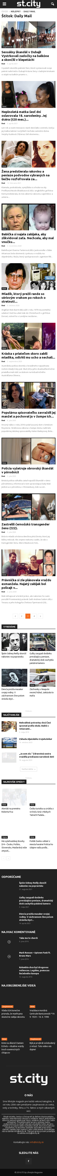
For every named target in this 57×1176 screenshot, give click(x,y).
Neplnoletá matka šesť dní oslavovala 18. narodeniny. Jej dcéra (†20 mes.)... (24, 115)
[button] (52, 4)
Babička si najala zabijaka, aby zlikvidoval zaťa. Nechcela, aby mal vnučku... (28, 238)
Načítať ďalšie (28, 769)
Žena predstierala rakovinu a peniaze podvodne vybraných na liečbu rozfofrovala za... (26, 175)
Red (3, 64)
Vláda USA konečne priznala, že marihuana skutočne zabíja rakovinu (13, 1013)
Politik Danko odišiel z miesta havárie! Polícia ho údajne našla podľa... (41, 844)
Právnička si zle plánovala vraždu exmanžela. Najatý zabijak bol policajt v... (26, 583)
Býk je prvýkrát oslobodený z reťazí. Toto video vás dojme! (42, 1046)
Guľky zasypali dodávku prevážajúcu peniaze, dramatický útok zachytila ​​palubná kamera (36, 900)
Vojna (4, 837)
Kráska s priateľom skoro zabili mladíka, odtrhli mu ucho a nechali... (28, 355)
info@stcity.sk (37, 1142)
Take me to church (28, 938)
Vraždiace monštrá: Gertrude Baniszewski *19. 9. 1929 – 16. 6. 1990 (42, 1013)
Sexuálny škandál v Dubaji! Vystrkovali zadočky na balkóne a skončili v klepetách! (25, 55)
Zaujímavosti (7, 47)
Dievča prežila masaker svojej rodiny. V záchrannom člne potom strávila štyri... (36, 917)
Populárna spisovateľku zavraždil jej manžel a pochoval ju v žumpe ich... (28, 414)
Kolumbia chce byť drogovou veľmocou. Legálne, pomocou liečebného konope (34, 970)
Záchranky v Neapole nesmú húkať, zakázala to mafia (42, 692)
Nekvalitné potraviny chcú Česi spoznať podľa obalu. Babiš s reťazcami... (35, 725)
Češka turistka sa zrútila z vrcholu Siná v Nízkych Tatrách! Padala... (42, 811)
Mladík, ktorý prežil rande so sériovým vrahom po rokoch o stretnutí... (24, 297)
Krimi (4, 106)
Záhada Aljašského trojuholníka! (35, 739)
